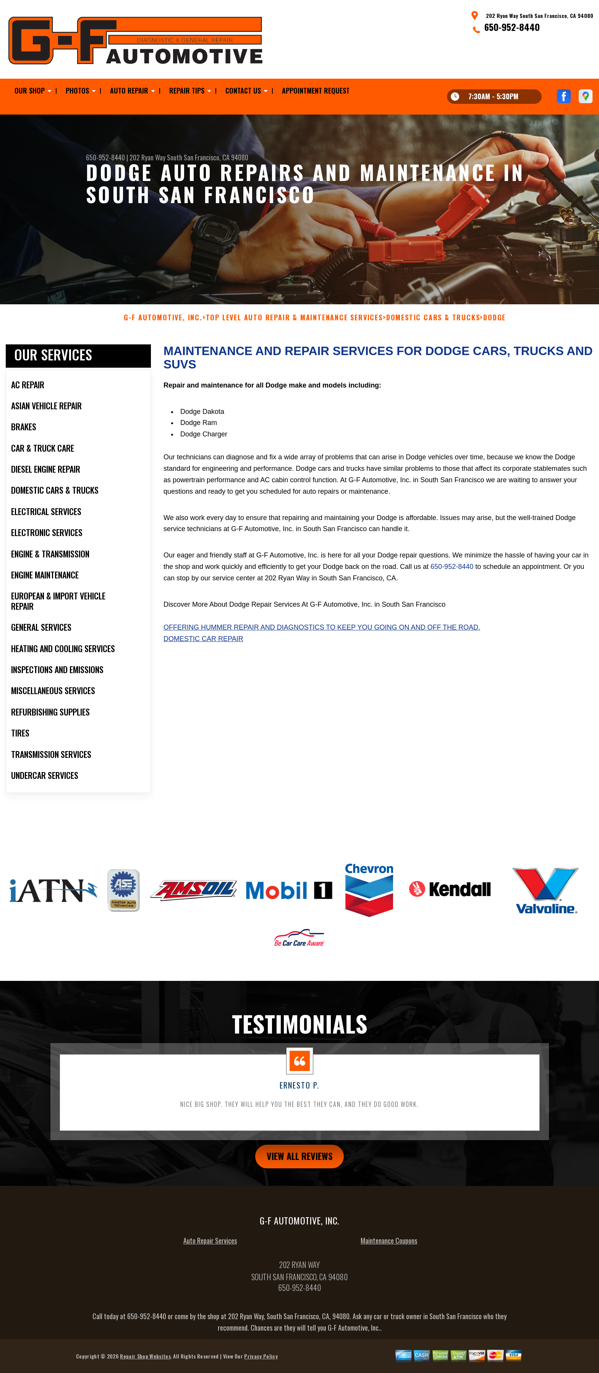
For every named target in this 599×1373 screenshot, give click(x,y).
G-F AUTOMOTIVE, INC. (163, 322)
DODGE (494, 322)
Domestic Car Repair (203, 643)
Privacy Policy (260, 1361)
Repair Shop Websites (145, 1361)
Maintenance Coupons (389, 1245)
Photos (77, 90)
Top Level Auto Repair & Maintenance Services (294, 322)
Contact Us (243, 90)
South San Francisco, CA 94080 (207, 157)
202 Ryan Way (147, 157)
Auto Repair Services (210, 1245)
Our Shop (30, 90)
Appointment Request (316, 90)
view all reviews (299, 1161)
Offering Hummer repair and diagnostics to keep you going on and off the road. (322, 632)
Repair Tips (186, 90)
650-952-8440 (512, 27)
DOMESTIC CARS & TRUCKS (433, 322)
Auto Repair (129, 90)
